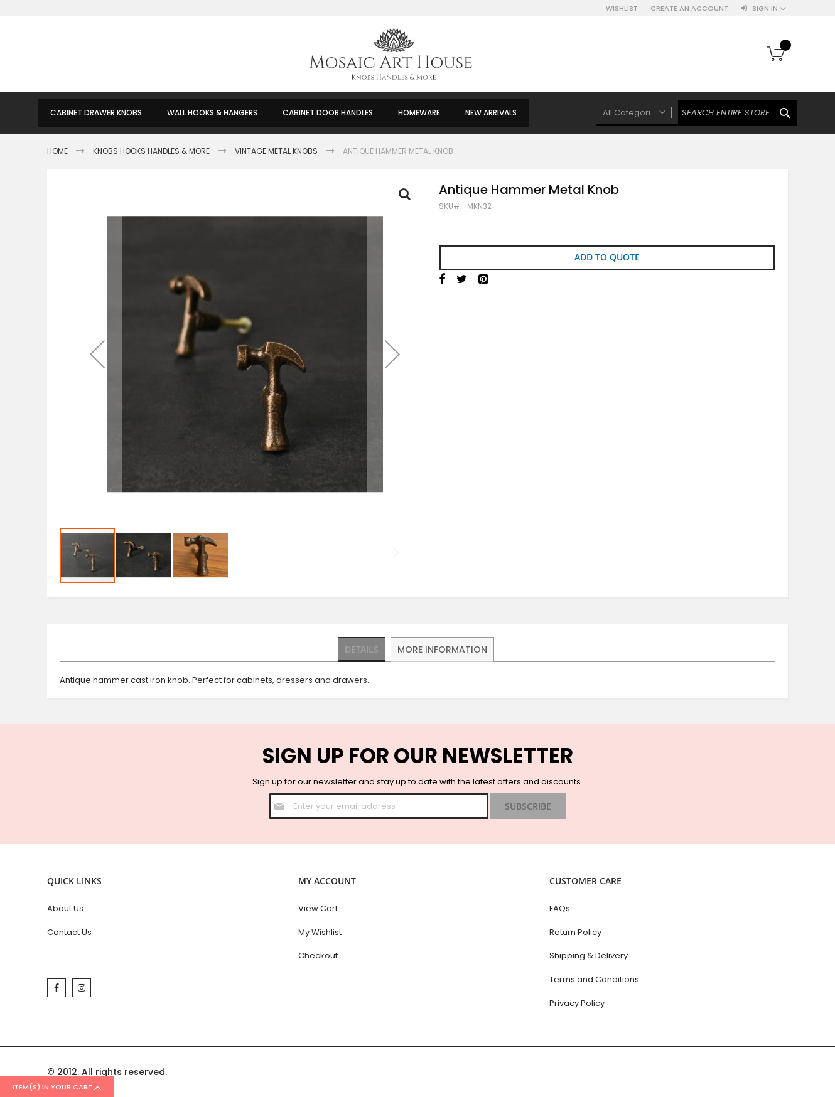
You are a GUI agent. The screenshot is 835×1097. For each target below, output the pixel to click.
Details (362, 649)
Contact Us (69, 932)
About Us (65, 908)
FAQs (559, 908)
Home (57, 151)
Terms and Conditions (594, 979)
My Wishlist (320, 932)
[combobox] (696, 113)
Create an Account (689, 8)
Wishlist (622, 8)
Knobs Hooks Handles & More (151, 151)
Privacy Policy (577, 1003)
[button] (97, 354)
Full (408, 197)
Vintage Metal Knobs (276, 151)
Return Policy (575, 932)
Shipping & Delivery (588, 955)
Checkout (318, 955)
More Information (443, 649)
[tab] (362, 649)
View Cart (318, 908)
